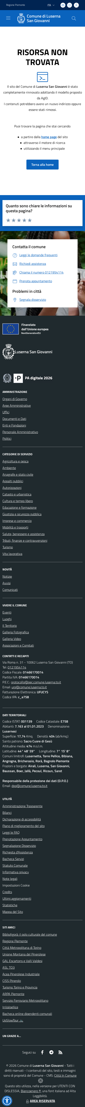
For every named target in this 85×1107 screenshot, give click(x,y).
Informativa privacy (15, 872)
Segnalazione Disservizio (19, 845)
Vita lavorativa (12, 553)
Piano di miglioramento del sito (23, 825)
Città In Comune (65, 1075)
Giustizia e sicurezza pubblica (21, 514)
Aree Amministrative (16, 405)
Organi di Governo (14, 398)
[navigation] (8, 17)
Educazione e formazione (19, 507)
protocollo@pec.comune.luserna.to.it (36, 682)
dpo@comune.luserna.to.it (29, 785)
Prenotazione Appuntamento (22, 839)
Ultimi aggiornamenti (16, 898)
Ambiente (9, 467)
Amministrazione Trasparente (22, 806)
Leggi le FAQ (11, 832)
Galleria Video (11, 638)
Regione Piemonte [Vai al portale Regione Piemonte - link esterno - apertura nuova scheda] (15, 5)
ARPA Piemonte (13, 993)
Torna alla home (42, 164)
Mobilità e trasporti (15, 527)
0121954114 (17, 667)
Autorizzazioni (11, 487)
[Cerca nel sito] (74, 18)
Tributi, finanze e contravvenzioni (24, 540)
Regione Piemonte (15, 941)
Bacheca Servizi (13, 858)
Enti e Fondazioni (14, 425)
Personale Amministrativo (20, 431)
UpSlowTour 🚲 (12, 1020)
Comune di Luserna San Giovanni (43, 18)
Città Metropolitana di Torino (21, 947)
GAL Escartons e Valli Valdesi (22, 960)
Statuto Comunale (15, 865)
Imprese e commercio (17, 520)
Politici (6, 438)
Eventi (6, 612)
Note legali (9, 878)
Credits (7, 891)
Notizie (7, 576)
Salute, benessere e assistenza (23, 533)
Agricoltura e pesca (15, 461)
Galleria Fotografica (15, 632)
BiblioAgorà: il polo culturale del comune (29, 934)
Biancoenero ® (31, 1090)
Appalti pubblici (12, 481)
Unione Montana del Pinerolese (24, 954)
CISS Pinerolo (11, 980)
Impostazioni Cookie (16, 885)
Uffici (5, 412)
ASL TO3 (8, 967)
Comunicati (10, 589)
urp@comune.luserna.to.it (29, 687)
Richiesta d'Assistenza (17, 852)
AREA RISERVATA (40, 1100)
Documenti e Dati (14, 418)
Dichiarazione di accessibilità (21, 819)
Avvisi (6, 583)
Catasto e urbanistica (16, 494)
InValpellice (10, 1007)
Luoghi (7, 618)
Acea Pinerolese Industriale (21, 974)
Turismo (7, 547)
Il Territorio (9, 625)
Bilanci (7, 812)
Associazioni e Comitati (18, 645)
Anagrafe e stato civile (17, 474)
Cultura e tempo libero (17, 500)
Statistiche (9, 905)
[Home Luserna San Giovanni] (40, 18)
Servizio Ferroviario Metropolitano (25, 1000)
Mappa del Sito (12, 911)
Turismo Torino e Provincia (19, 987)
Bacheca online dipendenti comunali (27, 1013)
